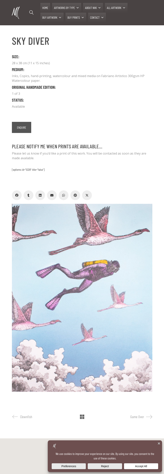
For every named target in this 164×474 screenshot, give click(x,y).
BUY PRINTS (75, 17)
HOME (45, 8)
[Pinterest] (75, 195)
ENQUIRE (21, 127)
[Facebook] (17, 195)
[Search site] (31, 13)
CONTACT (97, 17)
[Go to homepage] (16, 12)
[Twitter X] (87, 195)
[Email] (52, 195)
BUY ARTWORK (52, 17)
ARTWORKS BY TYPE (66, 8)
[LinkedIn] (40, 195)
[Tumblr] (28, 195)
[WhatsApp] (63, 195)
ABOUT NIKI (93, 8)
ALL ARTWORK (116, 8)
